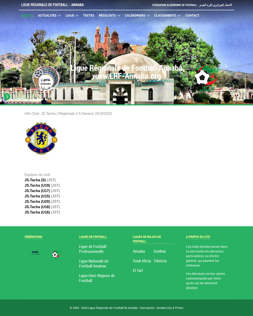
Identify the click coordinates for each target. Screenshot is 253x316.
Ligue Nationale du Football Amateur (93, 264)
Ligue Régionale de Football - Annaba (52, 5)
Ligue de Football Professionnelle (92, 249)
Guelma (160, 251)
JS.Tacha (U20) (37, 201)
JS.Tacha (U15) (37, 196)
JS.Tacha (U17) (37, 191)
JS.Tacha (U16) (37, 212)
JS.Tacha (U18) (37, 207)
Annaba (139, 251)
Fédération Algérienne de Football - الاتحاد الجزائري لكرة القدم (192, 5)
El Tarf (138, 270)
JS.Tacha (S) (35, 180)
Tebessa (160, 261)
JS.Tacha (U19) (37, 185)
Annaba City (164, 308)
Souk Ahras (142, 261)
